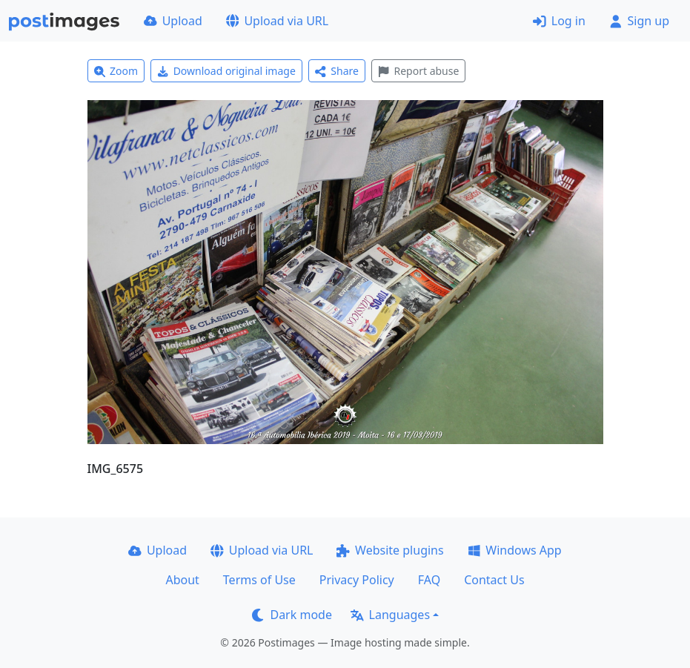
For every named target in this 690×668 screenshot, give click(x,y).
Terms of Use (259, 580)
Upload (173, 21)
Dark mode (292, 614)
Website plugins (389, 550)
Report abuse (418, 71)
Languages (390, 614)
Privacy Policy (356, 580)
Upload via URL (277, 21)
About (182, 580)
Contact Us (494, 580)
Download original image (226, 71)
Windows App (515, 550)
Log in (559, 21)
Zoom (116, 71)
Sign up (639, 21)
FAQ (429, 580)
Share (337, 71)
